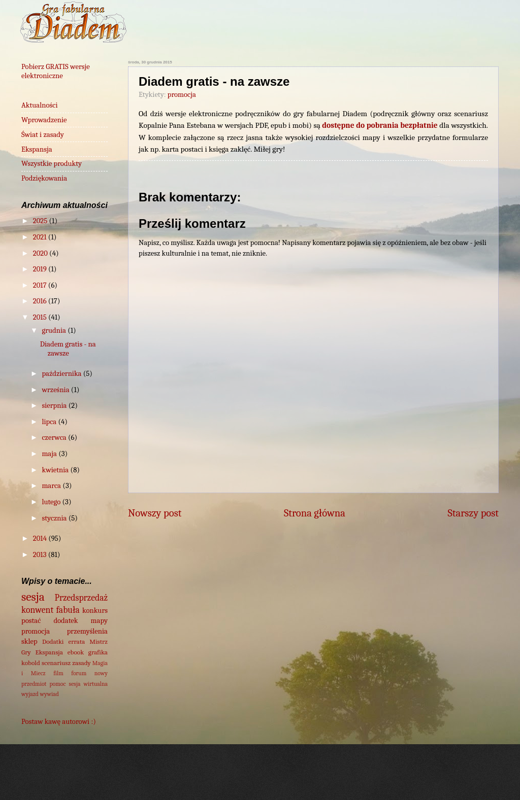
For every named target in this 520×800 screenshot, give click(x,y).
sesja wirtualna (88, 683)
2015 (40, 317)
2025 (41, 221)
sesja (33, 597)
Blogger (405, 779)
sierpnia (55, 405)
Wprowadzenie (44, 120)
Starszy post (473, 513)
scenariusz (56, 663)
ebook (76, 652)
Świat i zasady (42, 134)
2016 (40, 301)
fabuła (68, 610)
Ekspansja (36, 149)
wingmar (296, 779)
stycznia (55, 518)
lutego (52, 502)
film (58, 673)
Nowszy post (154, 513)
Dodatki (53, 641)
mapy (99, 620)
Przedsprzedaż (81, 598)
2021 (40, 237)
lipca (50, 422)
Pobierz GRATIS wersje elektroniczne (55, 71)
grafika (98, 652)
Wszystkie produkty (51, 163)
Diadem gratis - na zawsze (68, 349)
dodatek (65, 620)
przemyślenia (87, 631)
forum (78, 673)
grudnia (55, 330)
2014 (40, 538)
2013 (40, 554)
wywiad (49, 694)
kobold (30, 663)
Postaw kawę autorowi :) (58, 721)
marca (52, 485)
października (62, 373)
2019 (40, 269)
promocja (182, 94)
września (56, 390)
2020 (41, 253)
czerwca (55, 437)
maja (50, 453)
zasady (81, 663)
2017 (40, 285)
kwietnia (56, 470)
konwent (37, 610)
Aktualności (39, 105)
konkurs (95, 610)
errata (76, 641)
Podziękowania (44, 178)
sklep (29, 641)
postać (31, 620)
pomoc (58, 683)
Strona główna (314, 513)
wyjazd (30, 694)
